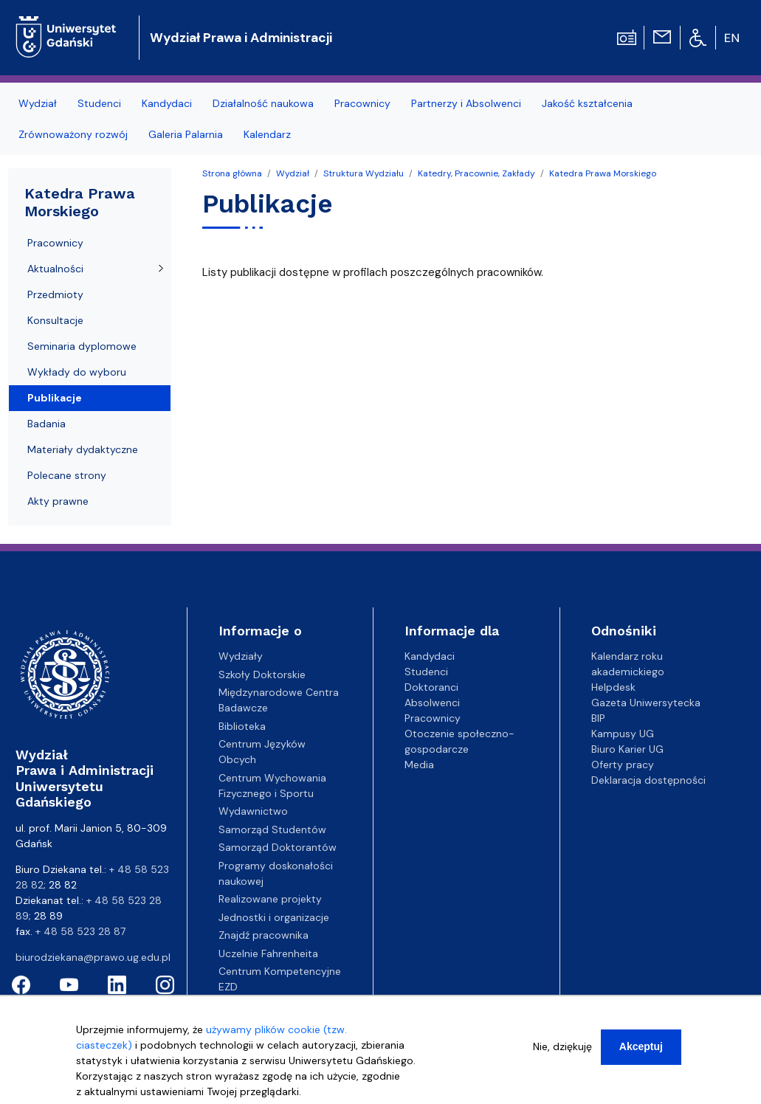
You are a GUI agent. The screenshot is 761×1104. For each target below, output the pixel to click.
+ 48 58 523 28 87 (80, 931)
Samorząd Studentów (272, 829)
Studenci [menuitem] (99, 103)
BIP (598, 718)
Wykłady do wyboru (76, 372)
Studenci (426, 671)
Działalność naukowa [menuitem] (263, 103)
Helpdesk (613, 687)
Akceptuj (641, 1046)
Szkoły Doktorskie (262, 674)
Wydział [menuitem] (37, 103)
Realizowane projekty (270, 898)
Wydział (292, 173)
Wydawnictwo (253, 811)
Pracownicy (55, 242)
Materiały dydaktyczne (82, 449)
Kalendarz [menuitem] (267, 134)
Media (419, 764)
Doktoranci (431, 687)
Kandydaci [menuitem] (167, 103)
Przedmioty (55, 294)
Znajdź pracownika (263, 935)
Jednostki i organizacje (273, 917)
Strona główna (232, 173)
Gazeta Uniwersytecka (645, 702)
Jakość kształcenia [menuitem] (587, 103)
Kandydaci (429, 656)
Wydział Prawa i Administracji (241, 38)
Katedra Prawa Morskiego (602, 173)
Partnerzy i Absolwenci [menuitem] (466, 103)
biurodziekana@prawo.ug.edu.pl (93, 957)
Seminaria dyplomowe (82, 346)
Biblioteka (242, 726)
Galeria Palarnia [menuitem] (185, 134)
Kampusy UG (622, 733)
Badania (46, 423)
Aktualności (55, 268)
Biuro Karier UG (627, 749)
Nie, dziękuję (562, 1046)
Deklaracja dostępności (648, 780)
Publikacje (54, 397)
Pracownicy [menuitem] (362, 103)
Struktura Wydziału (363, 173)
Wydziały (240, 656)
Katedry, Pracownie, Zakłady (476, 173)
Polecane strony (66, 475)
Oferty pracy (622, 764)
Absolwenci (432, 702)
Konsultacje (55, 320)
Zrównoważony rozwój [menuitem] (73, 134)
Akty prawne (58, 501)
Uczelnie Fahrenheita (268, 953)
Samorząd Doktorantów (277, 847)
